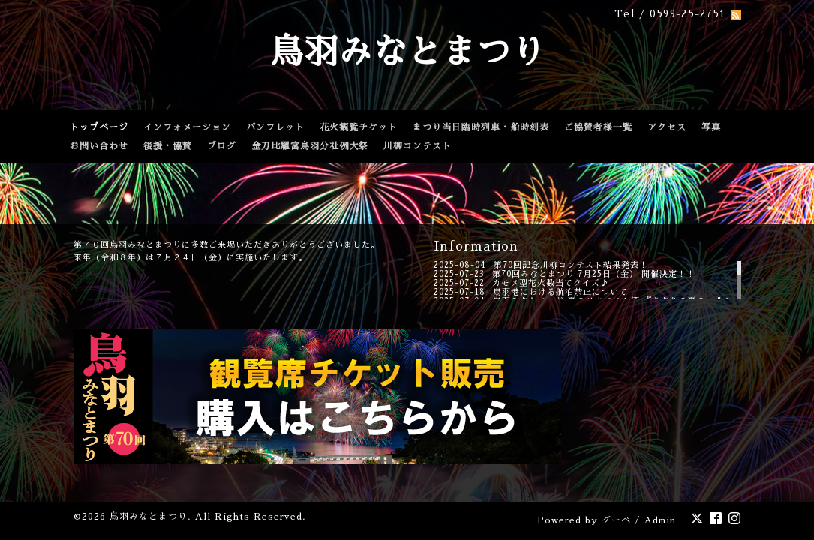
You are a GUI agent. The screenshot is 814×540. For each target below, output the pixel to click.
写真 (711, 127)
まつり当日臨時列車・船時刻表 (481, 127)
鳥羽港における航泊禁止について (560, 292)
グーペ (616, 520)
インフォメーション (187, 127)
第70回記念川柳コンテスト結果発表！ (571, 265)
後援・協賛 (167, 146)
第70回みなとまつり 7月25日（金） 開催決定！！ (593, 274)
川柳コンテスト (417, 146)
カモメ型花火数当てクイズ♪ (550, 283)
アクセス (666, 127)
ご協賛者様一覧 (598, 127)
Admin (660, 520)
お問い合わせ (99, 146)
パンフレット (275, 127)
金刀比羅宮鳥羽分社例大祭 (309, 146)
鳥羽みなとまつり (407, 52)
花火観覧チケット (359, 127)
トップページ (99, 127)
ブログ (221, 146)
